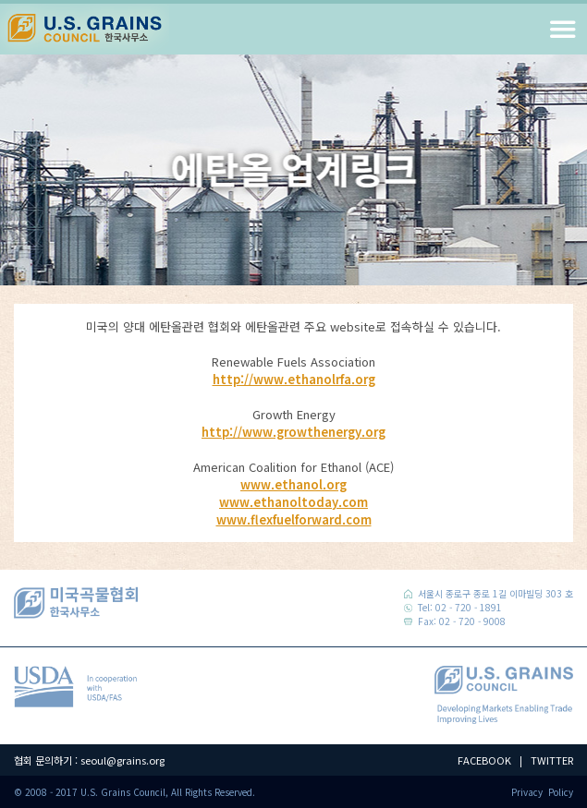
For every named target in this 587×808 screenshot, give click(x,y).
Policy (560, 792)
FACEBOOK (484, 760)
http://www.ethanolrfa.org (294, 379)
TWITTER (552, 760)
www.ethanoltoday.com (293, 502)
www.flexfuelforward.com (294, 519)
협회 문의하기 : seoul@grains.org (89, 760)
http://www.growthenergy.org (293, 431)
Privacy (527, 792)
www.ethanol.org (293, 484)
